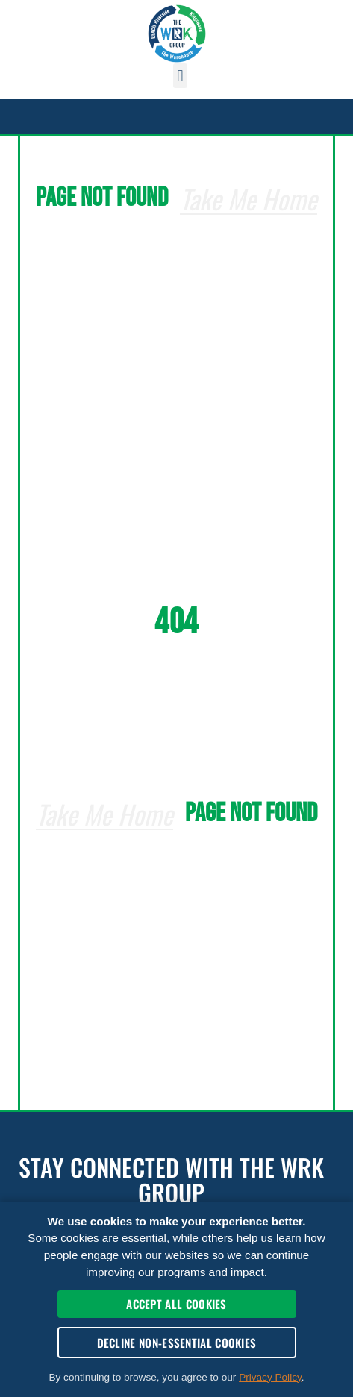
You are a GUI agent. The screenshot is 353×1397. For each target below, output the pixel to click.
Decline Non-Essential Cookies (177, 1342)
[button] (180, 75)
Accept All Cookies (176, 1304)
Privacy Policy (270, 1377)
